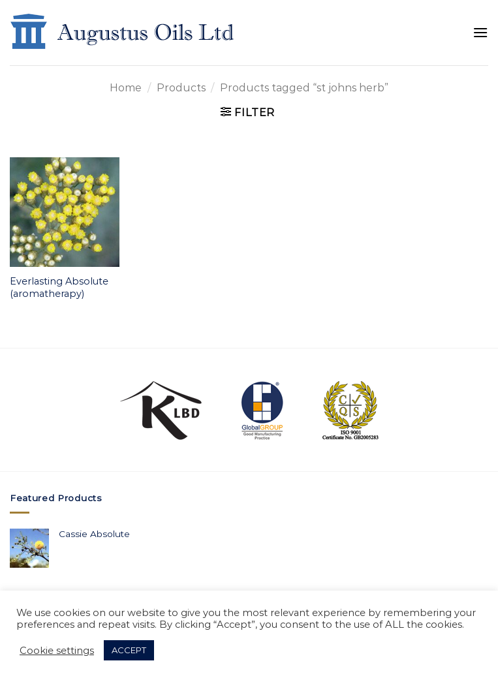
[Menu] (480, 32)
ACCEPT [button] (129, 650)
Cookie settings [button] (57, 651)
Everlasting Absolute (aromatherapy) (59, 287)
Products (181, 88)
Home (126, 88)
